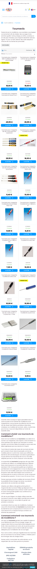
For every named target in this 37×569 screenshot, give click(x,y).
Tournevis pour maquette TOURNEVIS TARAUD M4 (28, 348)
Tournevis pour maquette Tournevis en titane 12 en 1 (9, 94)
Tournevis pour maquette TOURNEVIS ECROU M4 (9, 275)
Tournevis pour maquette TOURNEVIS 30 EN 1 (28, 130)
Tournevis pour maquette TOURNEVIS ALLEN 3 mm (28, 312)
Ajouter (9, 89)
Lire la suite (5, 45)
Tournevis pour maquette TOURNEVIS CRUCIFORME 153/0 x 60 (28, 167)
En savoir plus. (26, 567)
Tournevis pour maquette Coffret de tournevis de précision (28, 59)
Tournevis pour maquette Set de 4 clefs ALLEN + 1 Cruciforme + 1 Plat (9, 313)
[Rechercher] (18, 16)
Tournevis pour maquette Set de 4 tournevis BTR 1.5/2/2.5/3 (9, 131)
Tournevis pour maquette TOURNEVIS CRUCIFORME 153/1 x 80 (9, 204)
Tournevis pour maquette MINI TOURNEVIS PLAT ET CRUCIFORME (9, 59)
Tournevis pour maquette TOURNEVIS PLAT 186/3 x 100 (9, 240)
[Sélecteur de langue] (33, 10)
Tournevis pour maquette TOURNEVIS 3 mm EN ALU (28, 275)
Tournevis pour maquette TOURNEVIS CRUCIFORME (9, 348)
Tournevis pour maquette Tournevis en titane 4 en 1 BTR (28, 95)
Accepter (32, 567)
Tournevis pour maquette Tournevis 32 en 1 (9, 384)
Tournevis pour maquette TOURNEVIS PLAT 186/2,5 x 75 (28, 204)
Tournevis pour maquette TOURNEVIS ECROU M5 (28, 239)
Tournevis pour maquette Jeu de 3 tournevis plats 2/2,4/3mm (9, 167)
